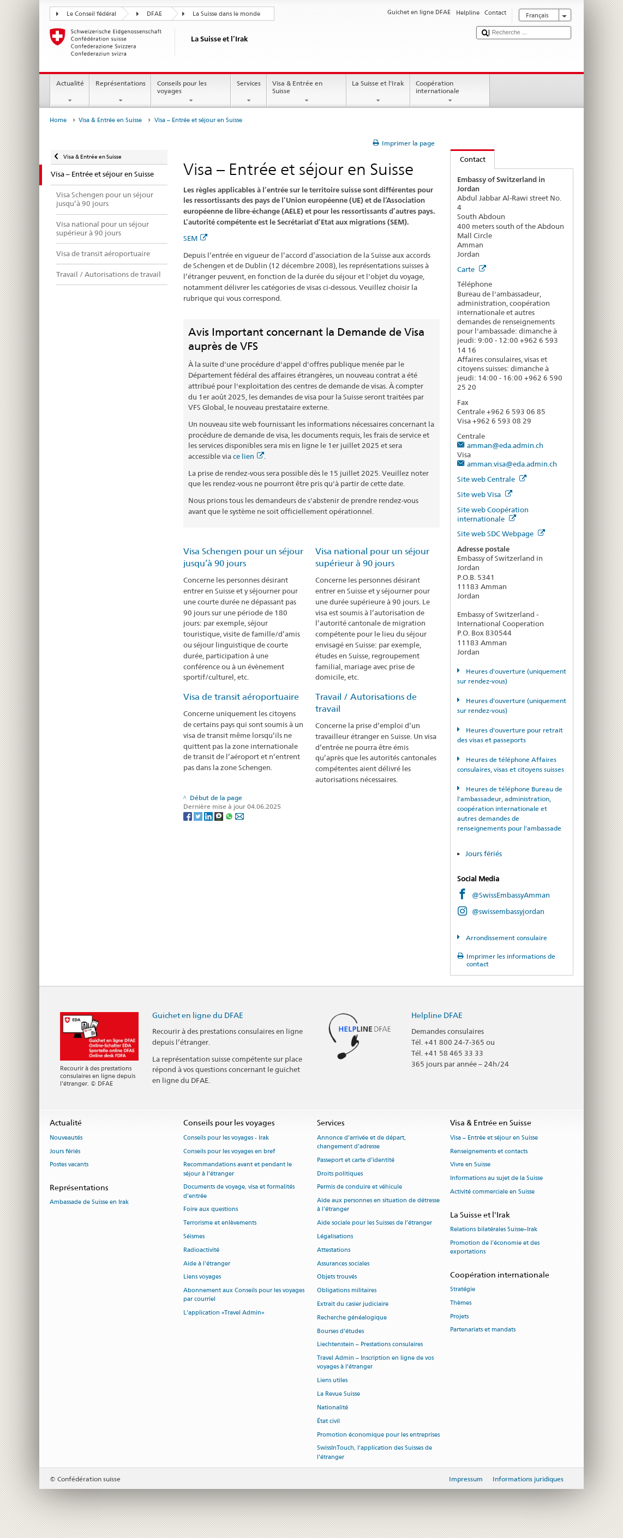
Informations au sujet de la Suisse (496, 1178)
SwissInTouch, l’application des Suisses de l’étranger (374, 1453)
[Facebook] (188, 816)
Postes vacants (69, 1164)
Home (58, 120)
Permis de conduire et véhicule (359, 1187)
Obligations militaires (346, 1290)
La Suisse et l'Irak (378, 92)
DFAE (154, 13)
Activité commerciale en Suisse (492, 1191)
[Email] (239, 816)
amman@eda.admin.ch (505, 445)
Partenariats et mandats (483, 1330)
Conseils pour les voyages (191, 92)
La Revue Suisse (338, 1394)
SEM (195, 238)
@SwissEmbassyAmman (511, 895)
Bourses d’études (340, 1331)
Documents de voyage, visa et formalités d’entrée (239, 1192)
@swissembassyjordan (508, 911)
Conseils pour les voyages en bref (229, 1151)
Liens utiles (332, 1380)
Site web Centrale (491, 479)
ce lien (248, 456)
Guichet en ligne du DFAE (197, 1015)
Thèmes (460, 1302)
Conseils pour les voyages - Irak (226, 1137)
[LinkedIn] (209, 816)
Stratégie (462, 1289)
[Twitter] (199, 816)
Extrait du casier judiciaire (352, 1303)
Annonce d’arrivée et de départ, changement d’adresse (361, 1142)
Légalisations (335, 1236)
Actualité (70, 92)
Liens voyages (202, 1277)
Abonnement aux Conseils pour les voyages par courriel (243, 1295)
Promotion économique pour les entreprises (378, 1434)
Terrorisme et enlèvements (219, 1223)
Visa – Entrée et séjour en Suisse (494, 1137)
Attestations (333, 1250)
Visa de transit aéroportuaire (241, 697)
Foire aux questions (210, 1209)
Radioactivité (201, 1250)
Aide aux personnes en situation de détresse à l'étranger (378, 1205)
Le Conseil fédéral (91, 13)
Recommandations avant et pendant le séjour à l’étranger (237, 1169)
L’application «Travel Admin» (224, 1313)
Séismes (194, 1236)
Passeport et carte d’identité (355, 1160)
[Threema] (219, 816)
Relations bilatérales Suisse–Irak (493, 1229)
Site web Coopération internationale (493, 514)
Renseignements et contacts (489, 1151)
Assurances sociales (343, 1263)
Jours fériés (483, 853)
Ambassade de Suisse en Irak (89, 1202)
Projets (459, 1316)
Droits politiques (340, 1173)
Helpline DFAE (437, 1015)
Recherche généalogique (352, 1317)
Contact (468, 159)
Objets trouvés (337, 1277)
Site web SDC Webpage (501, 533)
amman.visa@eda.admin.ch (512, 463)
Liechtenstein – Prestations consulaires (370, 1344)
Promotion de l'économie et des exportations (495, 1247)
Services (248, 92)
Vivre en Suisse (470, 1164)
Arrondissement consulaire (505, 938)
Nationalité (332, 1407)
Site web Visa (484, 494)
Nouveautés (66, 1137)
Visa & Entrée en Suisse (306, 92)
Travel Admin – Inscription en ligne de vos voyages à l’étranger (375, 1363)
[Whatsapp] (230, 816)
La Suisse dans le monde (226, 13)
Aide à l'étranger (206, 1263)
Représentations (120, 92)
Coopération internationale (450, 92)
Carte (471, 269)
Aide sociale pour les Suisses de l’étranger (374, 1223)
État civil (328, 1421)
